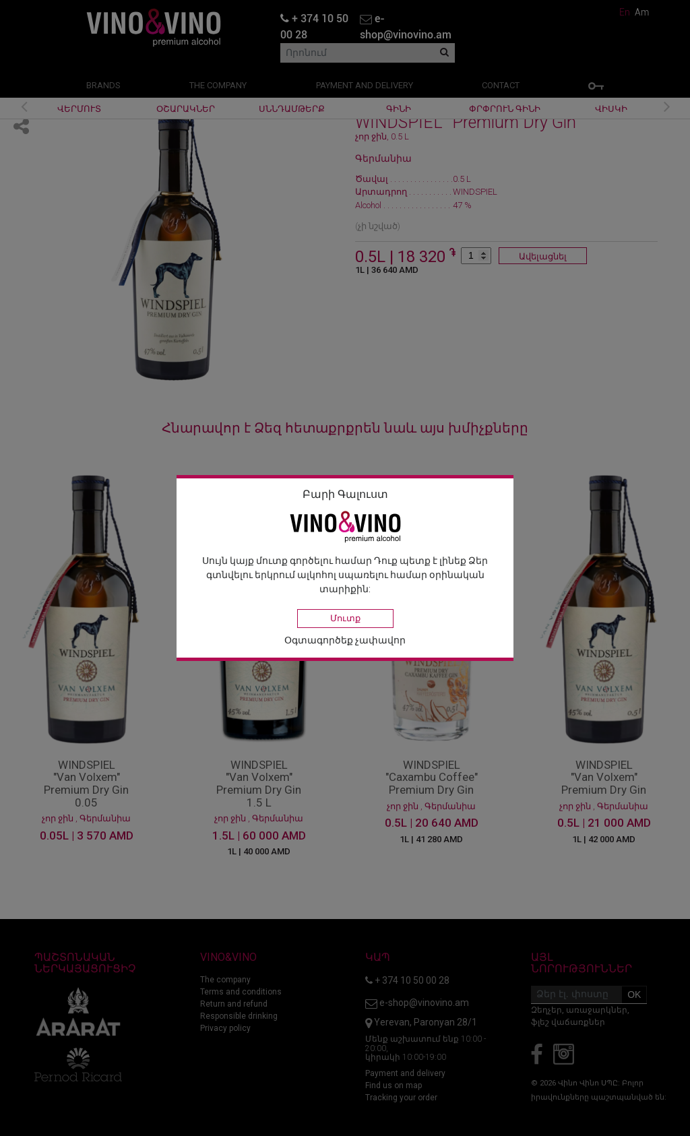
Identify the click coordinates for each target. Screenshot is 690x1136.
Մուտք (345, 618)
